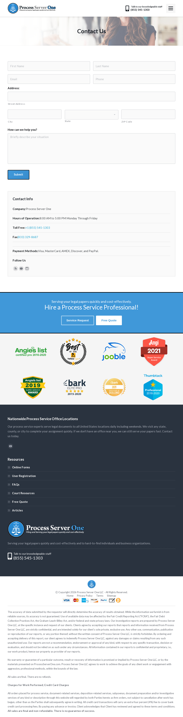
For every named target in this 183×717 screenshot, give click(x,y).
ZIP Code (126, 121)
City (10, 121)
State (68, 121)
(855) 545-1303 (28, 558)
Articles (17, 510)
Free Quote (20, 501)
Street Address (16, 103)
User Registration (24, 476)
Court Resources (23, 493)
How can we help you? (22, 129)
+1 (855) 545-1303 (37, 227)
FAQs (15, 484)
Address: (14, 88)
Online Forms (21, 467)
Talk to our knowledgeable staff (32, 553)
